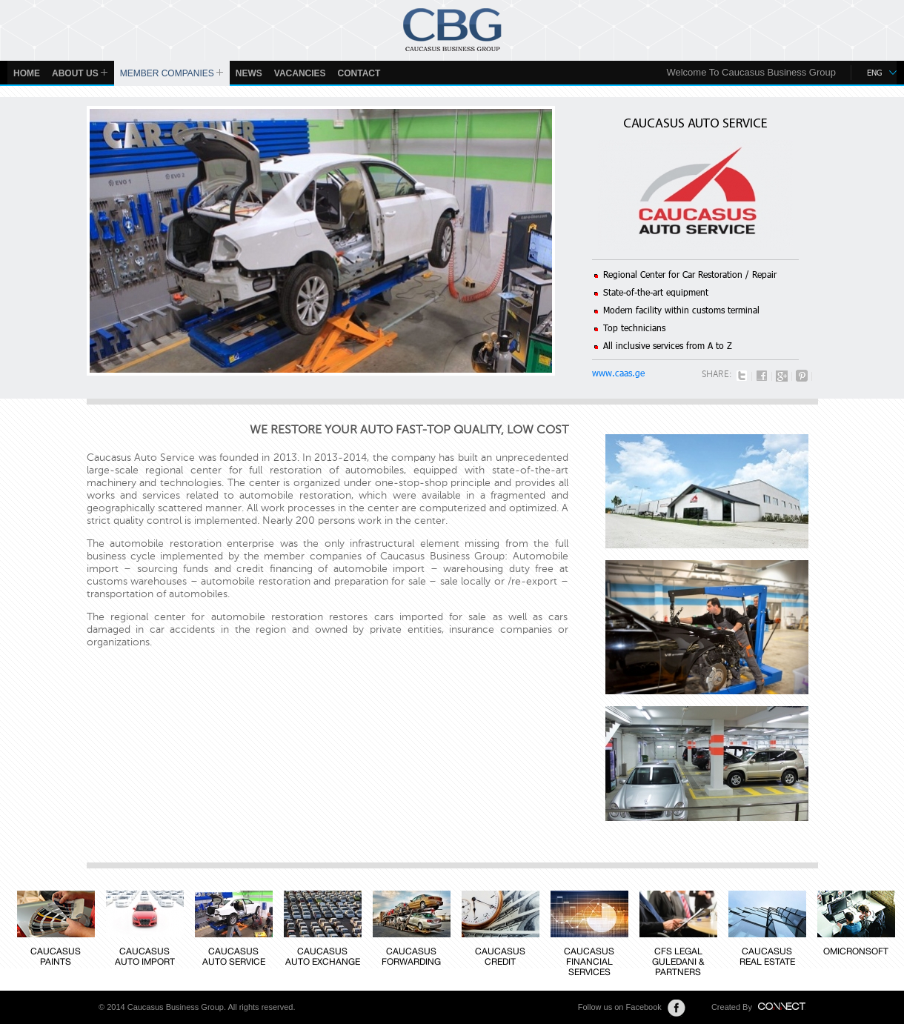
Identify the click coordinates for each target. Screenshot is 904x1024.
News (249, 73)
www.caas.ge (618, 373)
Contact (359, 73)
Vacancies (300, 73)
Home (26, 73)
